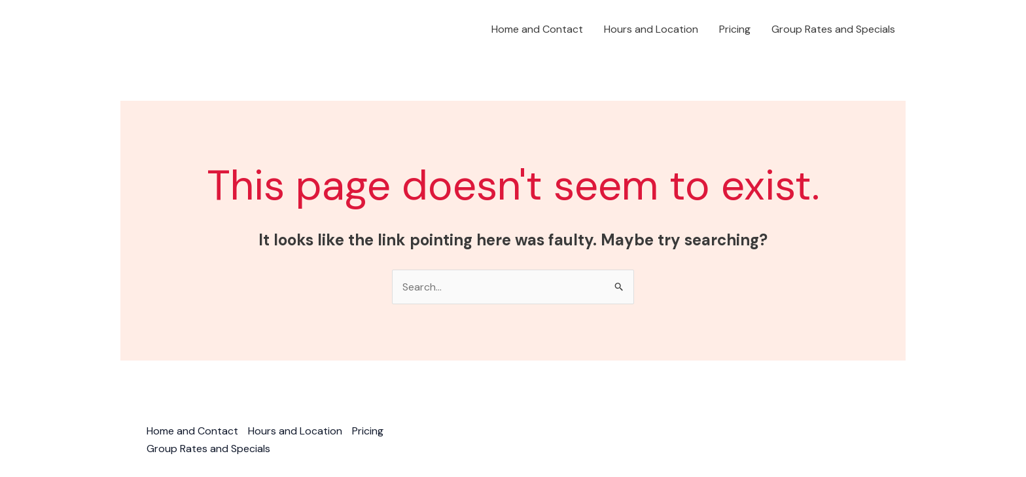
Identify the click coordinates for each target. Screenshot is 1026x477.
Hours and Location (651, 29)
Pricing (735, 29)
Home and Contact (537, 29)
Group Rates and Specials (833, 29)
